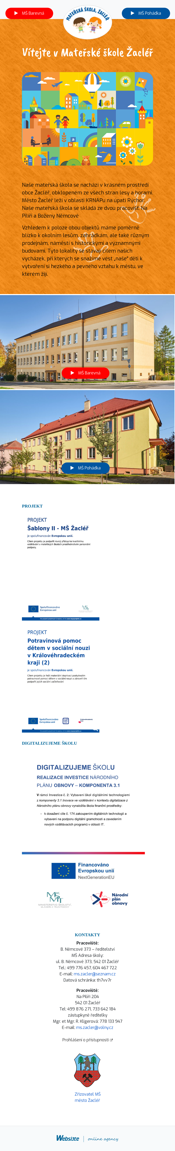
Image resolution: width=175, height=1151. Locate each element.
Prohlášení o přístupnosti (87, 1040)
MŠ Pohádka (146, 13)
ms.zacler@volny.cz (94, 1027)
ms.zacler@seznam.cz (95, 974)
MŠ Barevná (29, 13)
